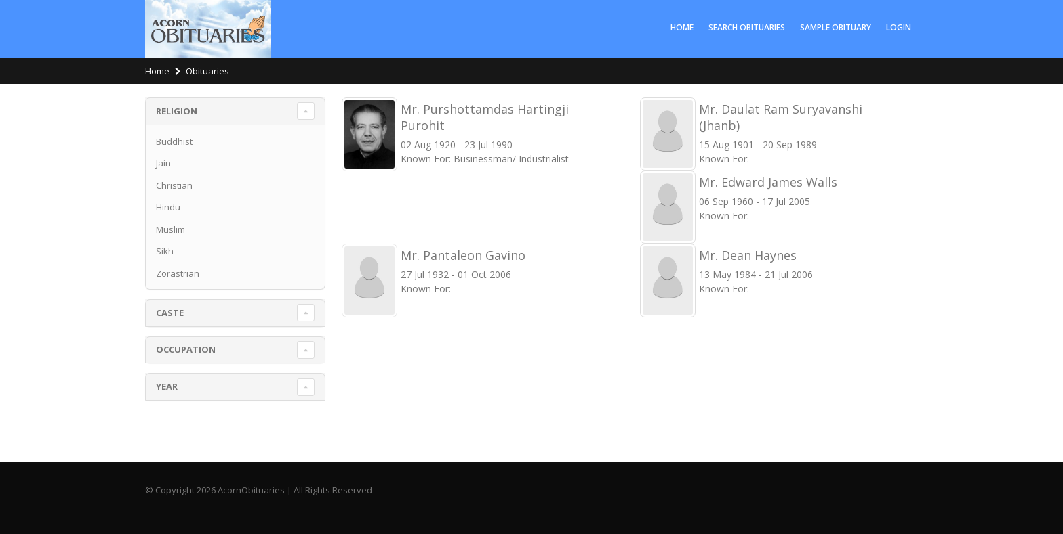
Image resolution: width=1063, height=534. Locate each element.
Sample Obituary (835, 27)
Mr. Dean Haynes (748, 255)
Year (167, 386)
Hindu (168, 207)
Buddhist (174, 141)
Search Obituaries (746, 27)
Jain (163, 163)
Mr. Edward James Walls (768, 182)
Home (682, 27)
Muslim (170, 229)
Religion (176, 111)
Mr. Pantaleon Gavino (463, 255)
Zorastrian (177, 273)
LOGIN (898, 27)
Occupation (186, 349)
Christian (174, 185)
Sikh (165, 251)
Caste (170, 313)
